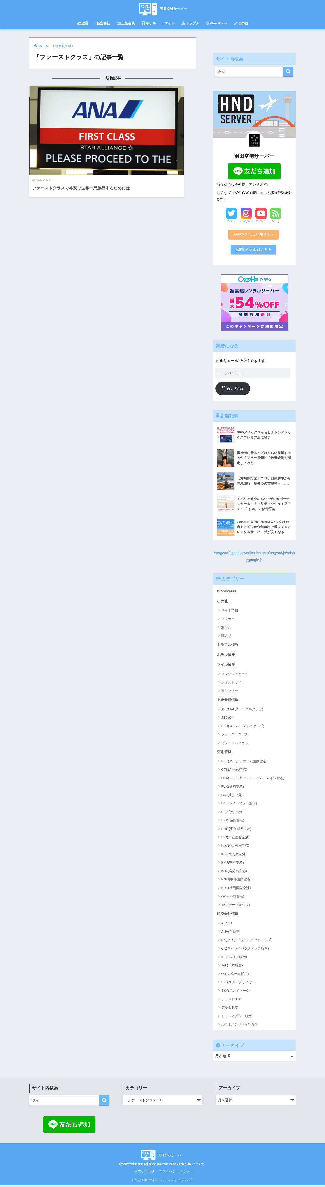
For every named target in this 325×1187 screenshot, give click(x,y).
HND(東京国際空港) (236, 831)
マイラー (228, 620)
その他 (241, 23)
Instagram (246, 221)
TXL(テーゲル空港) (235, 907)
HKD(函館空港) (232, 822)
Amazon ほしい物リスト (253, 234)
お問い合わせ (144, 1173)
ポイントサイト (233, 684)
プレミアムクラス (234, 745)
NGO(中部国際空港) (236, 881)
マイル (168, 23)
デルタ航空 (229, 1010)
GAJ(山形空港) (232, 797)
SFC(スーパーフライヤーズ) (242, 728)
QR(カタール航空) (235, 976)
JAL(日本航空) (232, 967)
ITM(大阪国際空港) (235, 839)
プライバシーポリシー (176, 1173)
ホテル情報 (226, 656)
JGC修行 (228, 719)
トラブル (190, 23)
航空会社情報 (228, 916)
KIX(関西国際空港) (235, 848)
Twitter (231, 221)
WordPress (217, 23)
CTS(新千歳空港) (234, 772)
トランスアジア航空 (236, 1018)
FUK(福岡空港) (232, 789)
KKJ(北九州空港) (234, 856)
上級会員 (126, 23)
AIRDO (226, 925)
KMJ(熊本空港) (232, 865)
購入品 (226, 637)
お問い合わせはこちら (253, 250)
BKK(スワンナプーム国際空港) (244, 763)
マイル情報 (226, 666)
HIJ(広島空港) (231, 814)
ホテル (149, 23)
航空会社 (102, 23)
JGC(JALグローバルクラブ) (242, 711)
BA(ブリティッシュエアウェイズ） (247, 942)
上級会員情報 (228, 701)
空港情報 (224, 754)
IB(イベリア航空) (234, 959)
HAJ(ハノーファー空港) (239, 805)
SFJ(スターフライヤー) (239, 984)
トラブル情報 (228, 646)
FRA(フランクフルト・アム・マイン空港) (252, 780)
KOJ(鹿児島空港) (234, 873)
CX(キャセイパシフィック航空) (245, 950)
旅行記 (226, 628)
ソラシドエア (231, 1001)
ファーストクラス (234, 736)
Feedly (275, 221)
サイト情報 (229, 611)
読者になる (232, 389)
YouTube (261, 221)
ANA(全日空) (231, 934)
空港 (82, 23)
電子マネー (229, 692)
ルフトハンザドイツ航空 (239, 1026)
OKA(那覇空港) (232, 898)
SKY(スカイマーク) (236, 993)
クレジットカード (234, 675)
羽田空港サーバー (162, 8)
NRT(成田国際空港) (236, 890)
